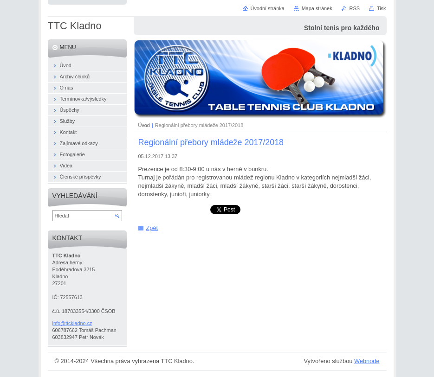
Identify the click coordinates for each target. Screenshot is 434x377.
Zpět (152, 227)
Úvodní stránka (268, 8)
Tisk (381, 8)
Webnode (367, 361)
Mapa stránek (317, 8)
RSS (355, 8)
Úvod (144, 125)
